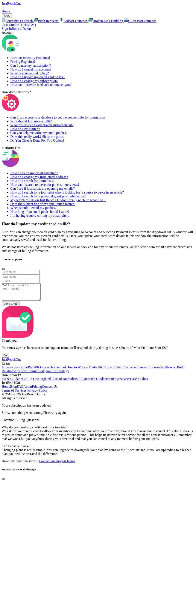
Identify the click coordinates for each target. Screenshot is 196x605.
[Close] (3, 269)
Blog (13, 390)
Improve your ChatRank (18, 370)
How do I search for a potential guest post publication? (48, 196)
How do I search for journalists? (32, 181)
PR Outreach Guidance (93, 382)
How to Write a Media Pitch (86, 370)
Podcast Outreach (73, 21)
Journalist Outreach (18, 21)
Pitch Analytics (119, 382)
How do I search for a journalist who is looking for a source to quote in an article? (67, 192)
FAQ (32, 25)
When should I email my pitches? (33, 208)
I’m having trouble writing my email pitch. (39, 215)
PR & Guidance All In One (20, 382)
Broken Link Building (106, 21)
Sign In (7, 28)
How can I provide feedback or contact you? (40, 85)
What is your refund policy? (29, 73)
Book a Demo (21, 28)
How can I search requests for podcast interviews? (44, 184)
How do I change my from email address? (39, 177)
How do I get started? (25, 129)
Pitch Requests (46, 21)
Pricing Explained (22, 61)
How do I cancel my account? (30, 69)
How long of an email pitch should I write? (40, 211)
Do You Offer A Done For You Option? (37, 140)
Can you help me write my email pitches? (38, 133)
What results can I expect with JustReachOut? (41, 125)
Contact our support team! (57, 464)
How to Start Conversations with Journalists (135, 370)
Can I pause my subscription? (30, 65)
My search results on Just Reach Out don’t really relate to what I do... (58, 200)
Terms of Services (14, 393)
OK (5, 358)
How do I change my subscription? (34, 81)
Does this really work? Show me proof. (37, 136)
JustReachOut (11, 3)
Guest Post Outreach (140, 21)
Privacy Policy (37, 393)
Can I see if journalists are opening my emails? (42, 188)
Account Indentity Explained (30, 58)
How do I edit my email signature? (34, 173)
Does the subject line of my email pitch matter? (42, 204)
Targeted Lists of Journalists (58, 382)
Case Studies (10, 25)
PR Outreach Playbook (51, 370)
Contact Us (49, 390)
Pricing (24, 25)
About (27, 390)
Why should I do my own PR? (31, 121)
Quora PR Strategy (56, 374)
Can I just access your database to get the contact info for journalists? (57, 117)
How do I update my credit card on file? (37, 77)
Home (6, 11)
